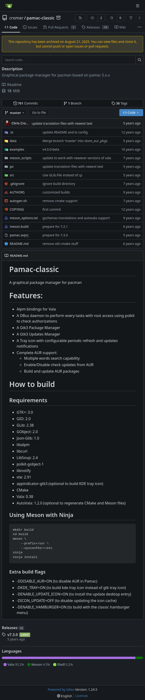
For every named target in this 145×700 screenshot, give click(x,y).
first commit (51, 209)
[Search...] (139, 59)
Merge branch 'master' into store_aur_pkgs (75, 141)
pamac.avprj (19, 235)
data (13, 141)
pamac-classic (40, 18)
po (12, 166)
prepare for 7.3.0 (55, 235)
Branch (72, 103)
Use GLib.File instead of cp (62, 175)
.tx (11, 132)
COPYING (17, 209)
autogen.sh (18, 201)
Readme (11, 84)
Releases (13, 627)
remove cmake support (60, 201)
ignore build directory (58, 183)
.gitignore (17, 183)
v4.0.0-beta (50, 149)
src (12, 175)
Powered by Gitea (61, 689)
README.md (19, 243)
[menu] (64, 696)
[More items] (139, 27)
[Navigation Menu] (138, 6)
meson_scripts (20, 158)
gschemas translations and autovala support (76, 218)
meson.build (19, 226)
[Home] (8, 6)
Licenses (81, 696)
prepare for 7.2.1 (55, 226)
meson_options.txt (24, 218)
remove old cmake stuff (60, 243)
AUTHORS (17, 192)
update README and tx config (65, 132)
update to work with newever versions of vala (76, 158)
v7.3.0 (12, 634)
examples (17, 149)
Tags (119, 103)
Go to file (39, 112)
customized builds (56, 192)
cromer (16, 18)
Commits (25, 103)
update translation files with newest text (62, 123)
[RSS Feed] (80, 17)
